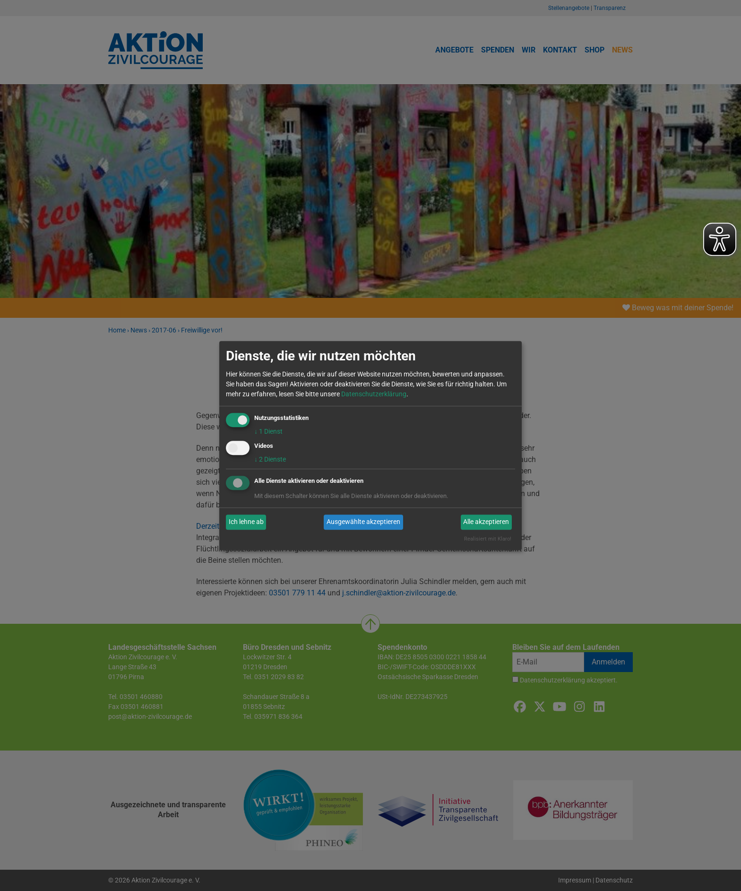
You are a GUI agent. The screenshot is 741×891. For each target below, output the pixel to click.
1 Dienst (268, 431)
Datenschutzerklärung (373, 394)
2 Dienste (270, 459)
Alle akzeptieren (486, 522)
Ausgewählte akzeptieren (363, 522)
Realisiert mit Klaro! (487, 539)
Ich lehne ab (246, 522)
